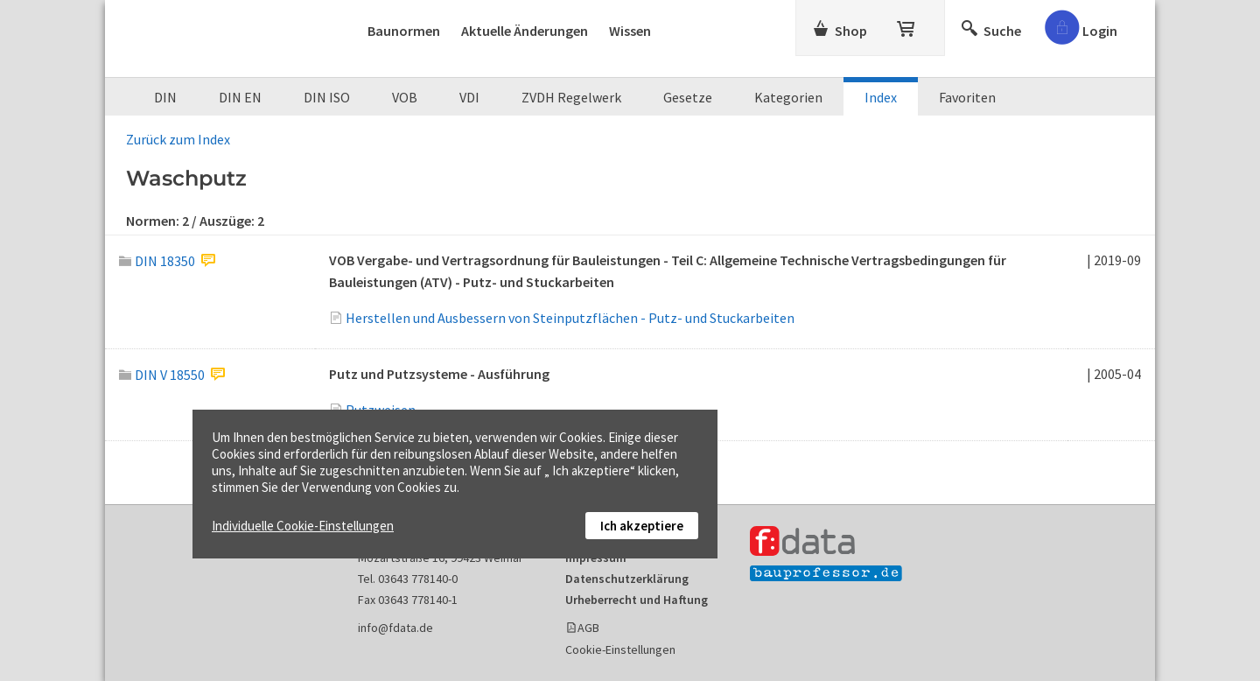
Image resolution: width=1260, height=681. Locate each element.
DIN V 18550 (162, 374)
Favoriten (967, 97)
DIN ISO (327, 97)
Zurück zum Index (178, 139)
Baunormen (404, 30)
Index (880, 97)
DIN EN (240, 97)
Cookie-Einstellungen (620, 649)
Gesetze (687, 97)
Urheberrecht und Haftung (636, 599)
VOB (404, 97)
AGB (588, 627)
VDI (469, 97)
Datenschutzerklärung (627, 578)
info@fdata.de (395, 627)
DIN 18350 (157, 261)
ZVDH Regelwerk (571, 97)
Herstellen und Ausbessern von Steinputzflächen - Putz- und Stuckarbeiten (570, 317)
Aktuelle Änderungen (524, 30)
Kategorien (788, 97)
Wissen (630, 30)
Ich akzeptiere (641, 525)
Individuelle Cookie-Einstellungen (303, 525)
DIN (165, 97)
